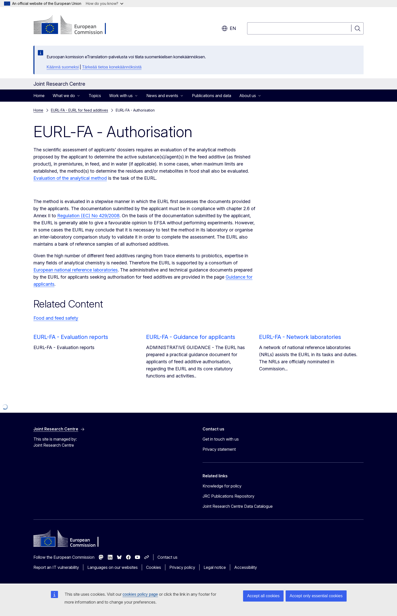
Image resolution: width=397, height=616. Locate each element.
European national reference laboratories (75, 270)
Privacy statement (219, 449)
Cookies (153, 567)
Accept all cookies (263, 596)
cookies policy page (140, 594)
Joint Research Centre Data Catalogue (238, 506)
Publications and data (211, 95)
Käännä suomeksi (63, 67)
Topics (95, 95)
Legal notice (215, 567)
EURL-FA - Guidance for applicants (190, 337)
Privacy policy (182, 567)
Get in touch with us (221, 439)
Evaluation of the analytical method (70, 178)
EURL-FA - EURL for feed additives (79, 110)
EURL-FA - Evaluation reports (70, 337)
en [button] (229, 28)
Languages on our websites (112, 567)
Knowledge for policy (222, 485)
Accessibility (245, 567)
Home (39, 95)
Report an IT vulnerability (56, 567)
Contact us (167, 557)
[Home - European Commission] (74, 25)
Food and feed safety (55, 318)
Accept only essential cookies (316, 596)
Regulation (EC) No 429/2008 (88, 215)
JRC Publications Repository (228, 496)
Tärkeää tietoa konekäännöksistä (112, 67)
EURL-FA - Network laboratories (300, 337)
